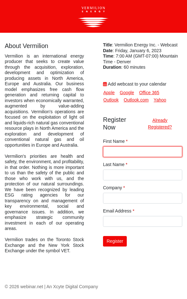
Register (115, 241)
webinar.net (31, 286)
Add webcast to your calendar (134, 84)
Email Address (118, 210)
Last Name (115, 164)
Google (127, 92)
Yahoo (160, 99)
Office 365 (149, 92)
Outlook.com (136, 99)
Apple (109, 92)
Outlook (111, 99)
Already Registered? (160, 123)
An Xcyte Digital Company (72, 286)
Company (114, 187)
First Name (115, 141)
